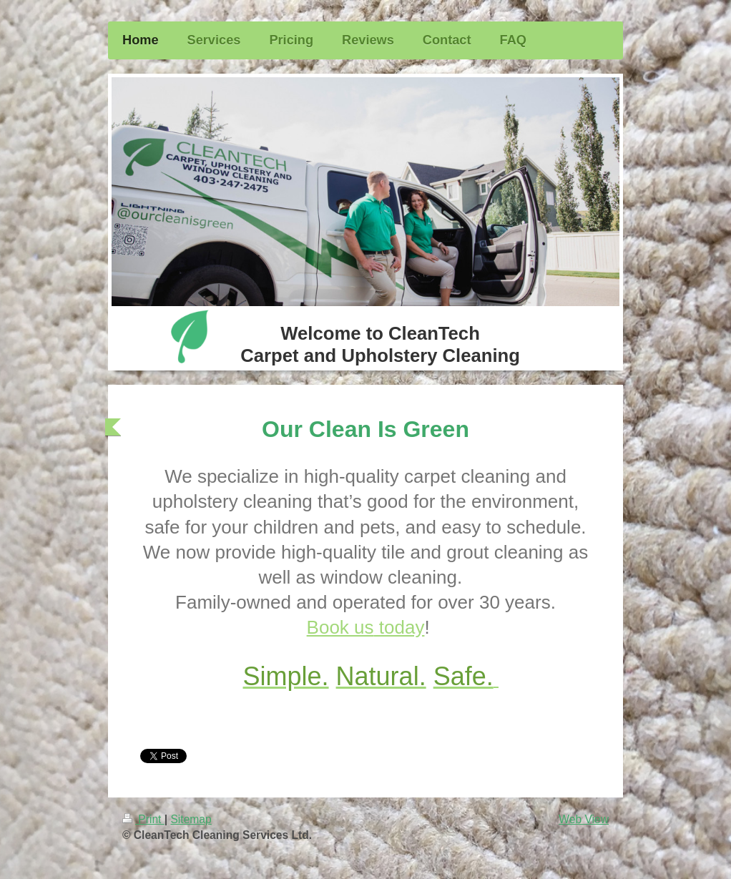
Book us (366, 627)
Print (143, 819)
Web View (584, 819)
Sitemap (190, 819)
